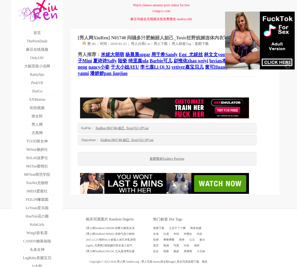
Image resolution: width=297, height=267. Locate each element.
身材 (197, 245)
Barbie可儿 (161, 60)
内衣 (199, 234)
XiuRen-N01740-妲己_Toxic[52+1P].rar (122, 128)
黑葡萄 (188, 251)
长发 (156, 234)
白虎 (166, 234)
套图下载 (202, 44)
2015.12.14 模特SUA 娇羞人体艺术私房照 (111, 239)
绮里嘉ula (138, 60)
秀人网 (121, 261)
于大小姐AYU (125, 66)
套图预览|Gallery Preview (167, 158)
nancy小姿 (99, 66)
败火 (202, 239)
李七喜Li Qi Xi (155, 66)
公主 (192, 239)
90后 (186, 245)
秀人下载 (161, 44)
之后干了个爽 (177, 228)
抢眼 (166, 251)
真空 (156, 245)
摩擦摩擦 (168, 239)
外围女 (188, 234)
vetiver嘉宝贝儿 (187, 66)
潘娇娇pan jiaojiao (109, 73)
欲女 (156, 251)
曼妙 (176, 251)
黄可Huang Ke (219, 66)
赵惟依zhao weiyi (191, 60)
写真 (176, 245)
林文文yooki (216, 54)
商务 (182, 239)
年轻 (176, 234)
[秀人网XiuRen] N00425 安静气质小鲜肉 (110, 234)
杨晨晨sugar (137, 54)
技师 (156, 239)
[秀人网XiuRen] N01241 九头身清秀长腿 (110, 251)
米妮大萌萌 (112, 54)
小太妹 (201, 251)
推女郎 (164, 261)
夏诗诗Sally (105, 60)
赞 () (89, 44)
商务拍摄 (195, 228)
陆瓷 (122, 60)
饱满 (166, 245)
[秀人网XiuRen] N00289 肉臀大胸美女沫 (110, 228)
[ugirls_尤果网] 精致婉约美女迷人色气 (109, 245)
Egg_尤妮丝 (191, 54)
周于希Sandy (164, 54)
